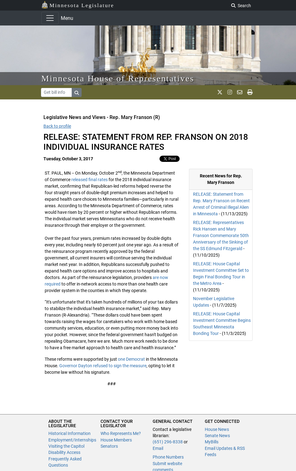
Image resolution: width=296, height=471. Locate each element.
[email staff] (240, 92)
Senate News (217, 435)
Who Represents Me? (121, 433)
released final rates (89, 179)
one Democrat (131, 359)
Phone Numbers (168, 457)
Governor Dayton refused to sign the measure (102, 365)
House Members (116, 439)
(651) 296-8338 (168, 441)
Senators (109, 446)
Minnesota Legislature (77, 4)
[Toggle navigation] (50, 18)
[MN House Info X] (220, 92)
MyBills (211, 441)
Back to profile (57, 126)
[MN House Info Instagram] (230, 92)
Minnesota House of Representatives (117, 78)
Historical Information (69, 433)
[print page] (250, 92)
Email (158, 448)
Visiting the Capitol (66, 446)
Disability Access (64, 452)
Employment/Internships (72, 439)
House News (217, 429)
